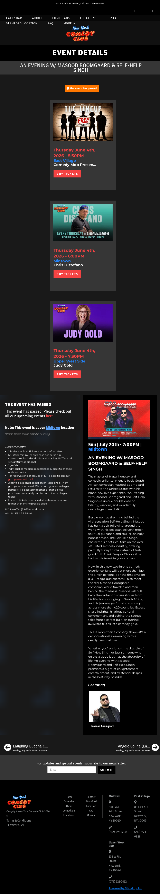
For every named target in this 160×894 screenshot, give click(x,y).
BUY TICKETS (67, 174)
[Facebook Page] (134, 11)
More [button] (69, 23)
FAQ (50, 23)
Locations (88, 18)
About (37, 18)
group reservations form (23, 479)
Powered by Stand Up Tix (125, 888)
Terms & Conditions (19, 820)
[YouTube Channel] (152, 11)
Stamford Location (21, 23)
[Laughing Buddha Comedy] (26, 748)
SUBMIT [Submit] (106, 770)
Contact (113, 18)
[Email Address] (71, 769)
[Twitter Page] (140, 11)
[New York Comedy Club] (80, 33)
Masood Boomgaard (102, 726)
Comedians (61, 18)
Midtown (53, 428)
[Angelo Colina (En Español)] (137, 748)
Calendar (14, 18)
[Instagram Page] (146, 11)
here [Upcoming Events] (50, 416)
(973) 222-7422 (118, 881)
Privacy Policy (15, 825)
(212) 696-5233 (96, 3)
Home (69, 797)
